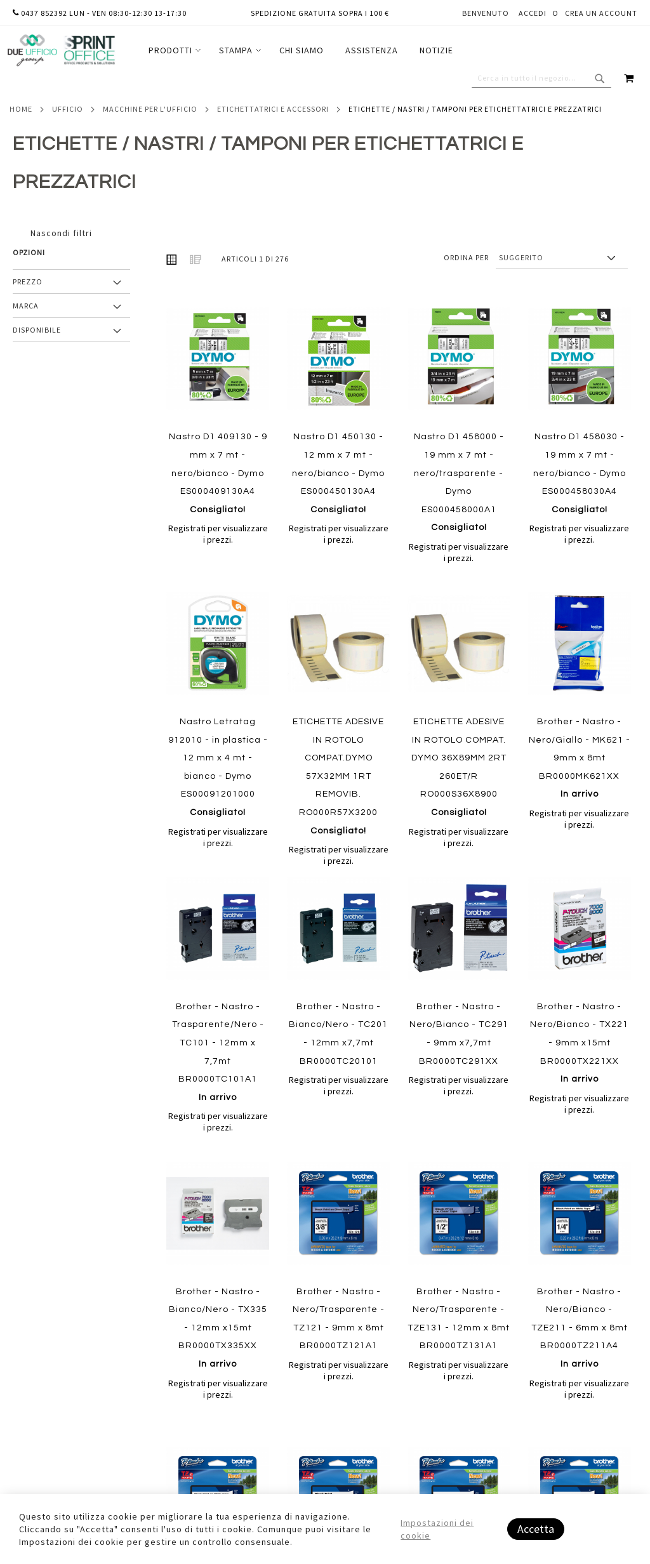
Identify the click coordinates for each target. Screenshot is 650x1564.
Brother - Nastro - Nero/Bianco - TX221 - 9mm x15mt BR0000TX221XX (579, 1043)
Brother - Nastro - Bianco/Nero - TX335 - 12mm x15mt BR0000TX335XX (218, 1327)
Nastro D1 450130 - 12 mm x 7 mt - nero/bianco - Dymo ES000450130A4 (338, 473)
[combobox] (541, 78)
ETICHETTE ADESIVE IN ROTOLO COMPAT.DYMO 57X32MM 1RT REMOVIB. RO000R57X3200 (338, 776)
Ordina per (466, 257)
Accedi (533, 13)
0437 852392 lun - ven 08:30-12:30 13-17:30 (100, 13)
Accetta (535, 1528)
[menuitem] (173, 50)
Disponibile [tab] (37, 330)
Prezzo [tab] (28, 281)
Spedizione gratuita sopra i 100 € (320, 13)
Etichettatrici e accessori (273, 109)
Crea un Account (601, 13)
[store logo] (61, 50)
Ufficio (67, 109)
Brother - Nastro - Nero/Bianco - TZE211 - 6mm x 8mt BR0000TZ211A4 (579, 1327)
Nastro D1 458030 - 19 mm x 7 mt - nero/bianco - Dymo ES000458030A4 (579, 473)
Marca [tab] (26, 305)
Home (21, 109)
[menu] (301, 50)
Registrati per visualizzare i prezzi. (218, 533)
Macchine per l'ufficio (150, 109)
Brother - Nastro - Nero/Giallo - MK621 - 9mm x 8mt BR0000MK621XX (579, 758)
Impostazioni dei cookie (437, 1529)
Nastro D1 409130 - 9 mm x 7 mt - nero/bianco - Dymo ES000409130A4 (218, 473)
